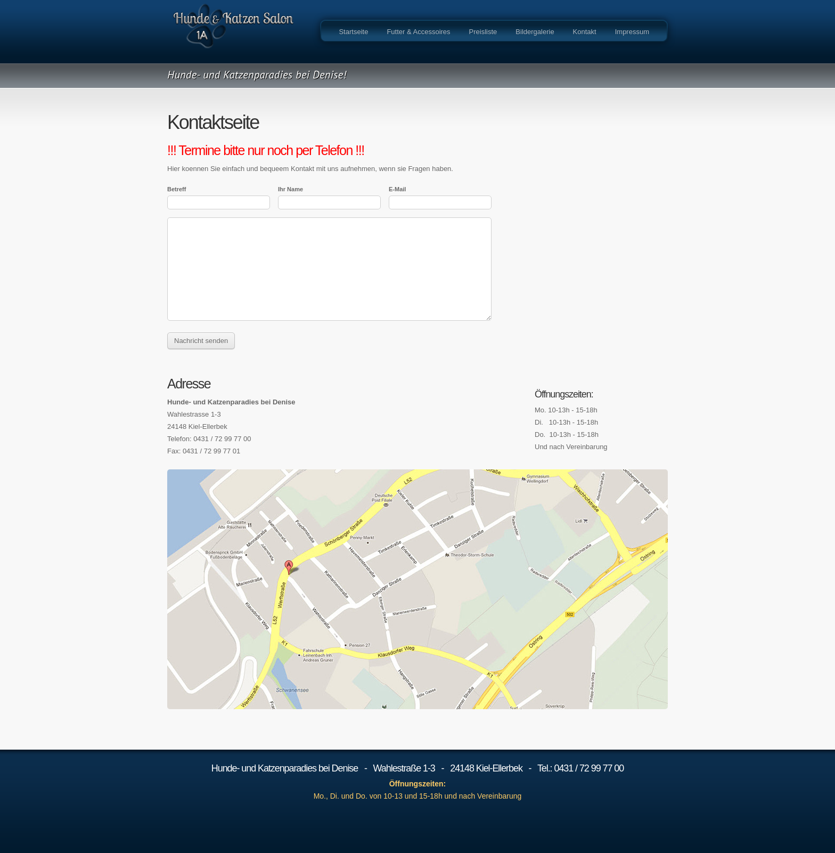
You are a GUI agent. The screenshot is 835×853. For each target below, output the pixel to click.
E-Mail (397, 189)
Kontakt (584, 32)
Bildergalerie (534, 32)
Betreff (176, 189)
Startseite (353, 32)
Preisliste (483, 32)
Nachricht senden (201, 341)
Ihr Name (290, 189)
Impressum (632, 32)
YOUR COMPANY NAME (233, 31)
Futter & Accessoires (418, 32)
